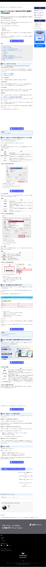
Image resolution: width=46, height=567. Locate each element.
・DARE (4, 54)
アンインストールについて (36, 563)
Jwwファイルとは (6, 46)
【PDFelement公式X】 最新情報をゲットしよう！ (40, 46)
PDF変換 (4, 7)
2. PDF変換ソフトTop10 (37, 24)
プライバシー (11, 563)
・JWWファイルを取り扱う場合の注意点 (10, 49)
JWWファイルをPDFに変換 (18, 40)
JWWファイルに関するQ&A (8, 58)
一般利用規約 (19, 563)
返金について (30, 563)
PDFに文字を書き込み (39, 17)
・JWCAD (5, 51)
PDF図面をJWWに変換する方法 (9, 55)
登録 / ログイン (4, 497)
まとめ (4, 59)
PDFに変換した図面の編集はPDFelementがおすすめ (12, 57)
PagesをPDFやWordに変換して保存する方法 (8, 333)
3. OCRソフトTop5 (37, 26)
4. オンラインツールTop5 (38, 28)
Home (1, 7)
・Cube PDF (5, 53)
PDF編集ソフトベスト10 (39, 10)
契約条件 (8, 563)
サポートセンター (20, 517)
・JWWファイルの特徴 (7, 47)
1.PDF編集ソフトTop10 (37, 22)
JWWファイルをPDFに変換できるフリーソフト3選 (12, 50)
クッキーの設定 (15, 563)
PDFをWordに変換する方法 (39, 15)
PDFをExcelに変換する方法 (39, 12)
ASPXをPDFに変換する (5, 335)
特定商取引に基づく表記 (25, 563)
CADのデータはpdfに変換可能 (6, 133)
